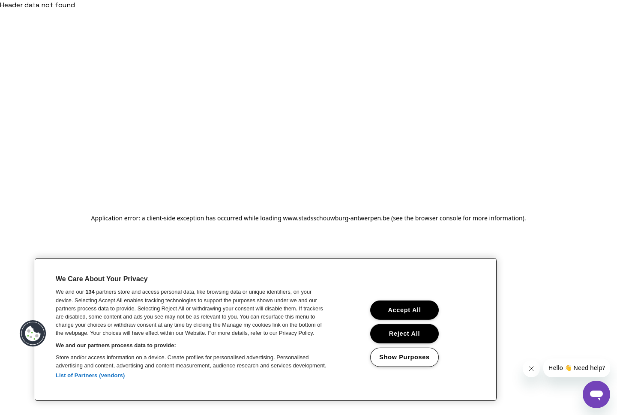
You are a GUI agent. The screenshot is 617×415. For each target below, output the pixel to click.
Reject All (404, 333)
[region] (265, 329)
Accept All (404, 310)
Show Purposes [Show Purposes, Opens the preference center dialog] (404, 356)
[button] (33, 333)
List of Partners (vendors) (90, 375)
